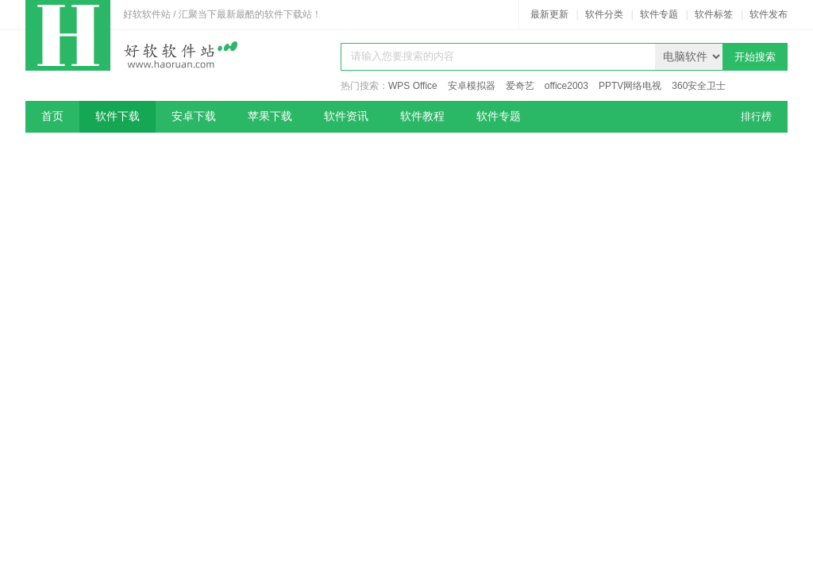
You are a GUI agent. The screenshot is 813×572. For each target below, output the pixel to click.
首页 (52, 116)
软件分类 (604, 14)
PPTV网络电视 (630, 85)
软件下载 (117, 116)
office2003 (566, 85)
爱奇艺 (520, 85)
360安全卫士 (699, 85)
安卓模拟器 (471, 85)
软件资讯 (346, 116)
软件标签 (714, 14)
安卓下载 (193, 116)
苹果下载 (270, 116)
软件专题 (659, 14)
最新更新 (549, 14)
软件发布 (768, 14)
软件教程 (422, 116)
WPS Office (412, 85)
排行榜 (756, 116)
